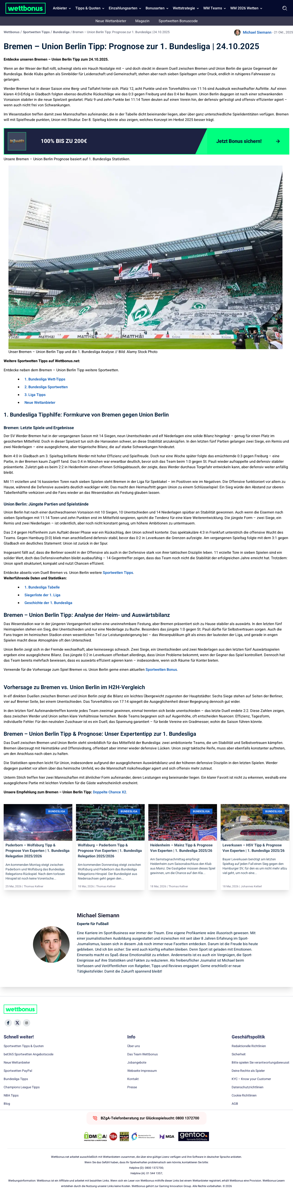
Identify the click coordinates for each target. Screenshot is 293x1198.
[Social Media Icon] (8, 1023)
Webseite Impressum (142, 1071)
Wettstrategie (184, 8)
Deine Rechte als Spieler (248, 1071)
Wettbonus (11, 32)
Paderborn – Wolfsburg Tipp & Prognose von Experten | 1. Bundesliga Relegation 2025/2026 (37, 850)
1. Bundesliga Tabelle (42, 587)
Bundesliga (61, 32)
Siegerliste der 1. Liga (42, 595)
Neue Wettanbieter (110, 21)
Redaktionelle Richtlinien (249, 1046)
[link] (73, 141)
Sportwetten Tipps (36, 32)
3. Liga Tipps (35, 395)
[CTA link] (17, 141)
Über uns (133, 1046)
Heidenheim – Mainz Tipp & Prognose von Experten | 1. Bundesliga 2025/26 (181, 847)
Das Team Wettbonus (142, 1054)
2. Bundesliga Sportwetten (46, 387)
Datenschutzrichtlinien (247, 1087)
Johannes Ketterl (251, 886)
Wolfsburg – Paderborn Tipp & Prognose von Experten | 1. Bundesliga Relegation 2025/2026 (110, 850)
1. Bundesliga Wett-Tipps (44, 379)
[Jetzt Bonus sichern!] (248, 141)
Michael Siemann (257, 32)
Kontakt (133, 1079)
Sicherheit (239, 1054)
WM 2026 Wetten (244, 8)
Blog (7, 1104)
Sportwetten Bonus (161, 669)
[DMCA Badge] (95, 1136)
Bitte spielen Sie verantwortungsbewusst (260, 1062)
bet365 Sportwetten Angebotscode (28, 1054)
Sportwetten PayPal (18, 1071)
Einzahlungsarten (123, 8)
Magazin (142, 21)
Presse (132, 1087)
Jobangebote (136, 1062)
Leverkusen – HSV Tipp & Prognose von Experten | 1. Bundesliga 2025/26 (253, 847)
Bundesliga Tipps (16, 1079)
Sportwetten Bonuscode (178, 21)
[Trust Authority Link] (143, 1136)
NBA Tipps (11, 1095)
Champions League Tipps (22, 1087)
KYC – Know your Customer (251, 1079)
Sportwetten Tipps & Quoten (24, 1046)
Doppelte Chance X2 (109, 792)
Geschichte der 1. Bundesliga (48, 603)
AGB (235, 1104)
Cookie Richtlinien (244, 1095)
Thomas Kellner (33, 886)
